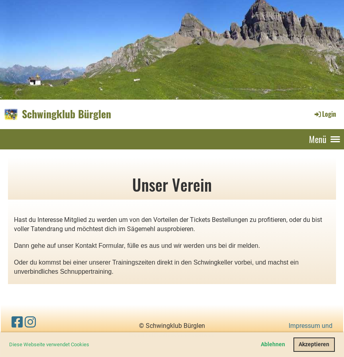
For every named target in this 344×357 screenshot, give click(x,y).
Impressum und (310, 326)
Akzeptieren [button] (314, 344)
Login (324, 114)
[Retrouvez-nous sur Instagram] (30, 322)
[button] (91, 345)
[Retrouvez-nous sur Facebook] (17, 322)
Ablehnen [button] (273, 344)
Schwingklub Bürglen (66, 114)
